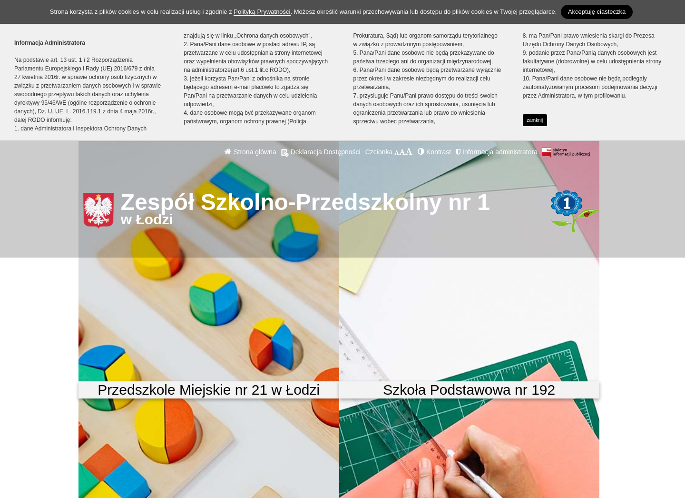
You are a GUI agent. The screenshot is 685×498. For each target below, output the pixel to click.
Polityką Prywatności (262, 11)
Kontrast (434, 152)
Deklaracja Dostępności (321, 152)
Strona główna (250, 152)
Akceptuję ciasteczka (597, 11)
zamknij (535, 120)
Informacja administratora (497, 152)
